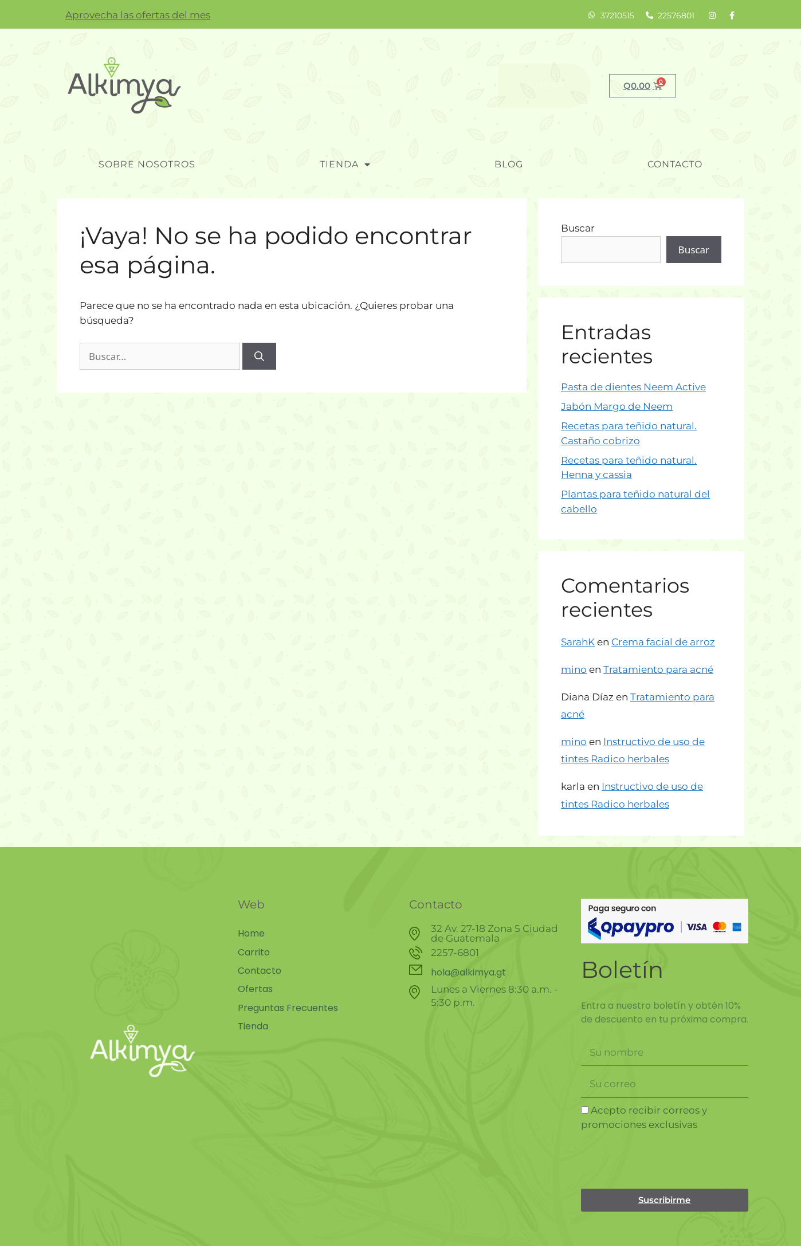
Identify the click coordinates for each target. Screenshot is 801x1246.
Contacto (674, 164)
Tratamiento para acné (658, 669)
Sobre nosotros (147, 164)
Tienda (345, 164)
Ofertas (255, 988)
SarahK (578, 642)
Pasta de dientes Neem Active (633, 387)
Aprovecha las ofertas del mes (137, 15)
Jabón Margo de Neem (617, 406)
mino (574, 669)
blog (508, 164)
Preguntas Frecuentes (288, 1007)
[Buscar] (259, 356)
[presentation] (668, 1160)
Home (251, 933)
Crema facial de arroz (663, 642)
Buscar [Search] (544, 85)
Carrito (254, 952)
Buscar (578, 228)
